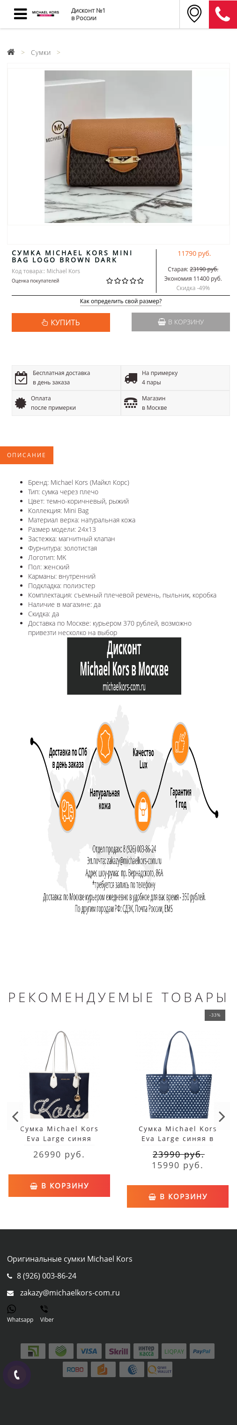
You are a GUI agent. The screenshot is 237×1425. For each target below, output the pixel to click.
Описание (26, 455)
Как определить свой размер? (121, 301)
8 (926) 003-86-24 (46, 1276)
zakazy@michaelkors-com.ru (70, 1292)
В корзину (181, 321)
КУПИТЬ (65, 322)
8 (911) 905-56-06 (223, 14)
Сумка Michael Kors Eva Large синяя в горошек (178, 1138)
